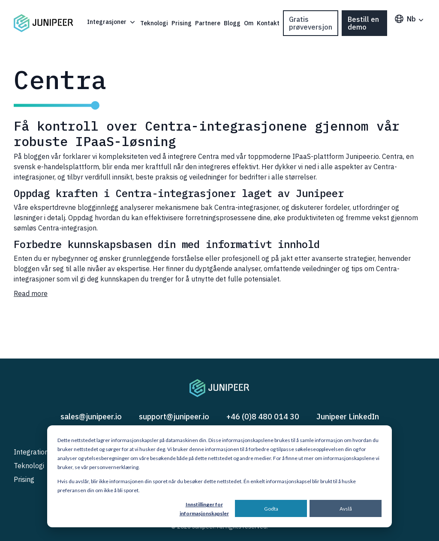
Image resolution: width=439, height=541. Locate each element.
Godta (271, 508)
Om (248, 23)
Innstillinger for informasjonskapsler (204, 509)
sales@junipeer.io (91, 416)
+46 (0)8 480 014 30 (262, 416)
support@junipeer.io (174, 416)
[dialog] (219, 476)
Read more (31, 293)
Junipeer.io (362, 156)
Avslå (346, 508)
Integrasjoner (112, 22)
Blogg (232, 23)
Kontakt (268, 23)
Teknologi (154, 23)
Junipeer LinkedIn (347, 416)
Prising (181, 23)
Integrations (33, 452)
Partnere (207, 23)
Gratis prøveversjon (310, 23)
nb (409, 19)
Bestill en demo (363, 23)
